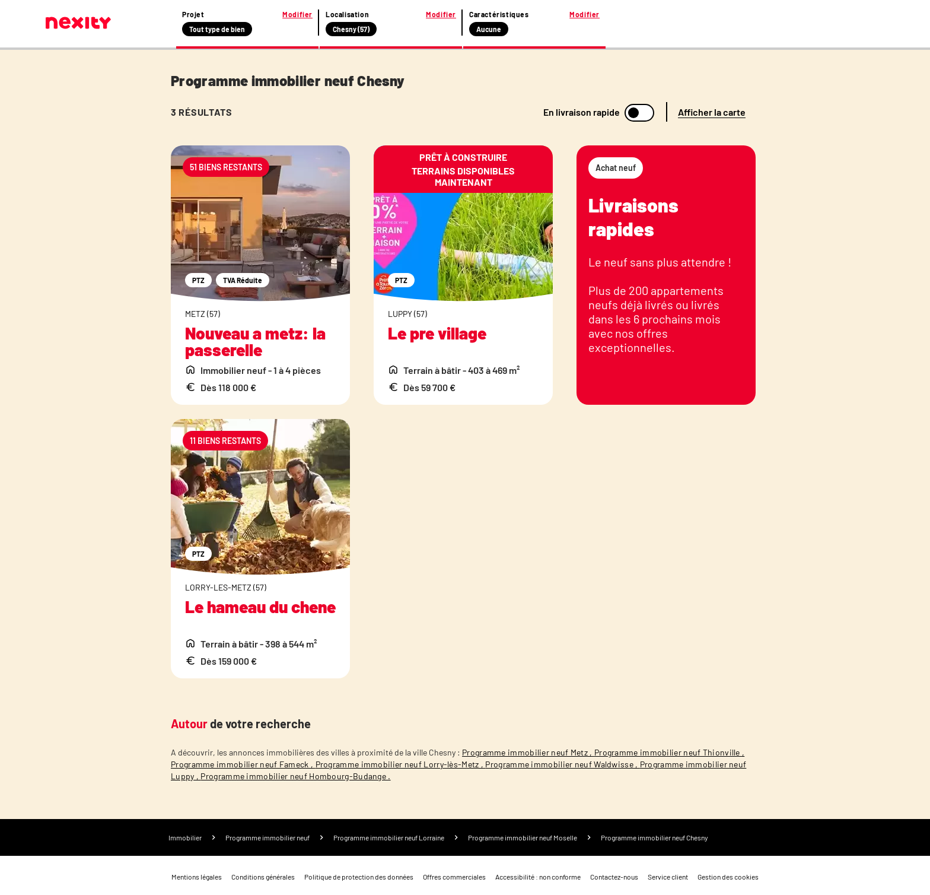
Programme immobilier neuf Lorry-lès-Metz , (401, 764)
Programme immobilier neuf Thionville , (669, 752)
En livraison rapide (581, 112)
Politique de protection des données (358, 876)
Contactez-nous (614, 876)
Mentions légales (196, 876)
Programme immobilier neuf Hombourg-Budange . (295, 776)
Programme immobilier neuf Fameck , (243, 764)
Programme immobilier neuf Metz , (528, 752)
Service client (668, 876)
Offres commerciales (454, 876)
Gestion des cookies (728, 876)
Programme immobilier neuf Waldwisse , (562, 764)
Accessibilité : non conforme (538, 876)
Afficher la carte (712, 112)
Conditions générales (263, 876)
